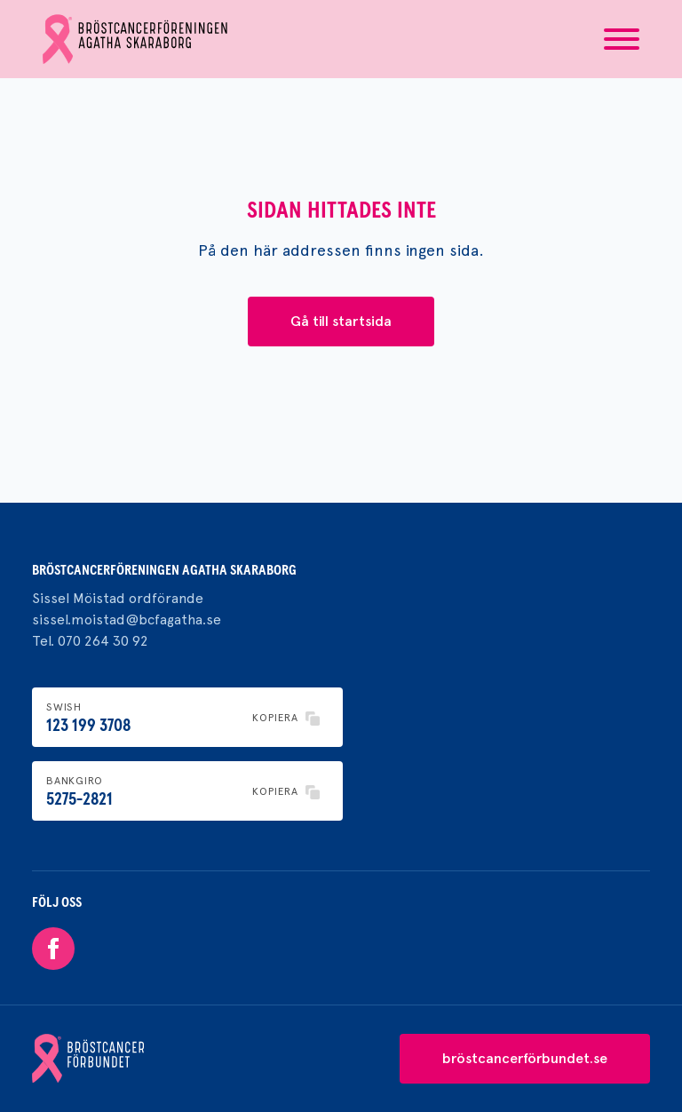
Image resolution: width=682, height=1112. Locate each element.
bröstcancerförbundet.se (524, 1058)
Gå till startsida (341, 321)
